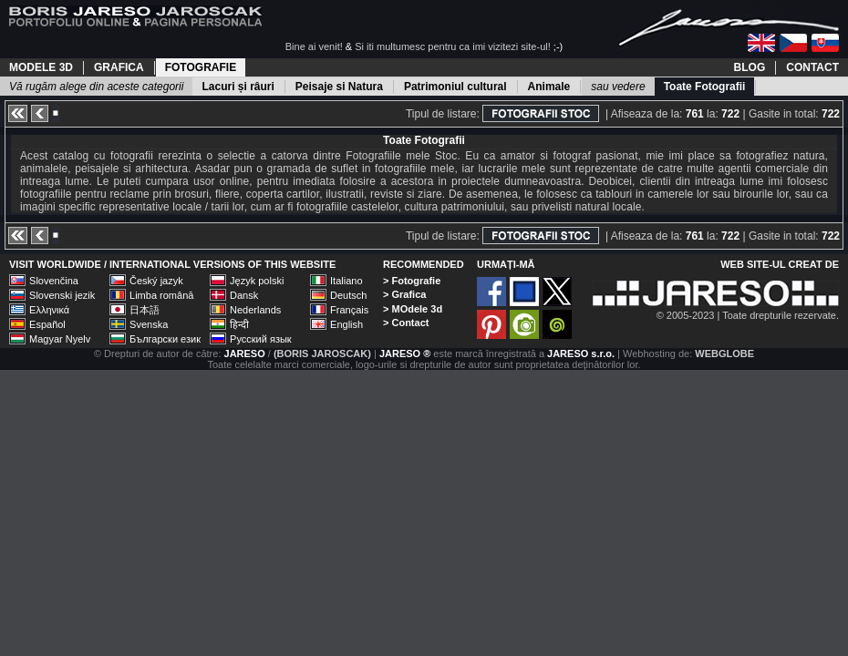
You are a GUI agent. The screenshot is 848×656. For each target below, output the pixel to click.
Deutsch (348, 295)
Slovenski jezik (62, 295)
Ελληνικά (49, 309)
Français (349, 309)
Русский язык (261, 338)
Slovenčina (53, 280)
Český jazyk (156, 280)
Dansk (244, 295)
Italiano (346, 280)
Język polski (257, 280)
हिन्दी (239, 324)
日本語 (144, 309)
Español (47, 324)
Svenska (148, 324)
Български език (165, 338)
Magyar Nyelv (59, 338)
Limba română (161, 295)
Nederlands (255, 309)
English (346, 324)
